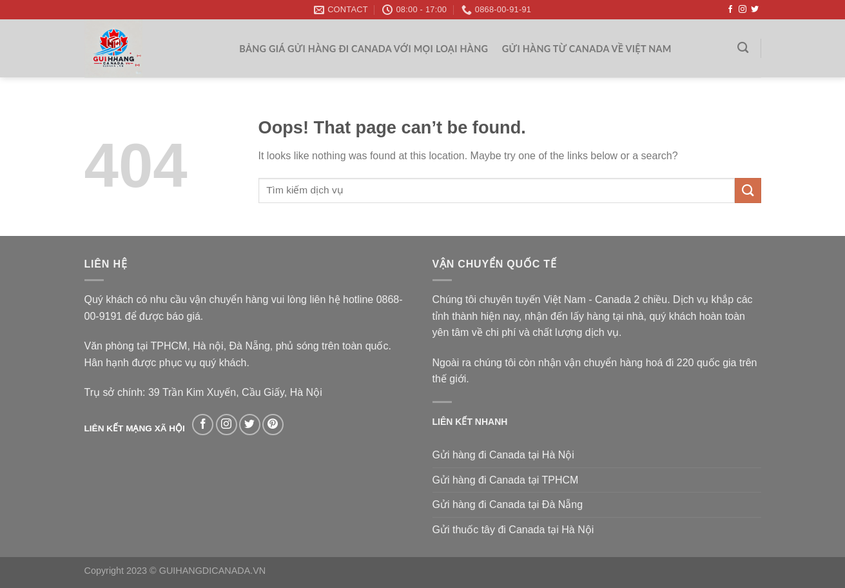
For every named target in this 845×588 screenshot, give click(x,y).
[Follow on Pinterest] (273, 424)
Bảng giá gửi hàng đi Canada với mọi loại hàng (363, 48)
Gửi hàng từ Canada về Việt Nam (587, 48)
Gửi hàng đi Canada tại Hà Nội (503, 454)
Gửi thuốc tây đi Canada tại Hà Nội (513, 529)
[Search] (742, 48)
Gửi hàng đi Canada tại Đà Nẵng (507, 504)
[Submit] (748, 190)
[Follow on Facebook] (730, 9)
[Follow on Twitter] (755, 9)
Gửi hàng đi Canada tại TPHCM (505, 480)
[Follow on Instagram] (742, 9)
